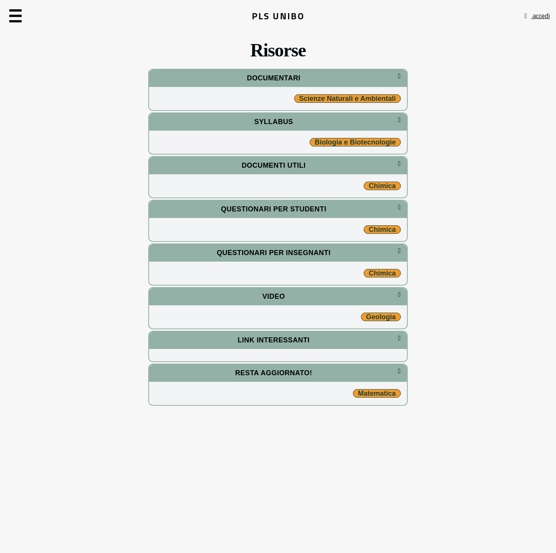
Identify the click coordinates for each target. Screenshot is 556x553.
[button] (91, 16)
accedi (536, 15)
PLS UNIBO (278, 16)
